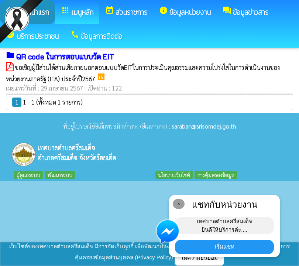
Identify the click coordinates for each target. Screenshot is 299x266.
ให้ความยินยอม (199, 258)
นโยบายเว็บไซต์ (174, 174)
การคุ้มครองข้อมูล (215, 174)
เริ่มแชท (224, 246)
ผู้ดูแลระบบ (28, 174)
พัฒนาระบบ (60, 174)
